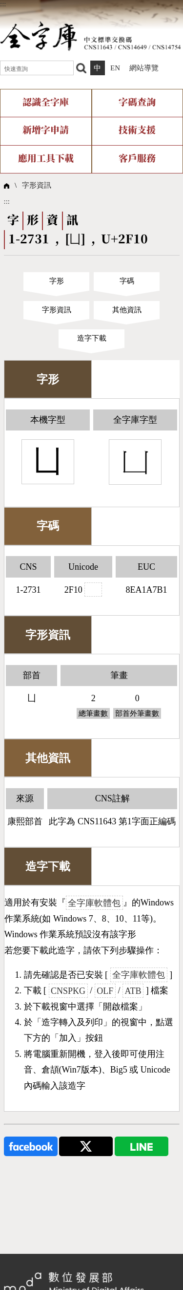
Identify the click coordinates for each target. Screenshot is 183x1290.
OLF (105, 990)
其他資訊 (127, 310)
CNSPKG (68, 990)
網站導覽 (144, 68)
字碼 (127, 281)
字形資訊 (36, 185)
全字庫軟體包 (94, 902)
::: (3, 4)
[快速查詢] (37, 68)
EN (115, 68)
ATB (133, 990)
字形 (56, 281)
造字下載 (91, 338)
